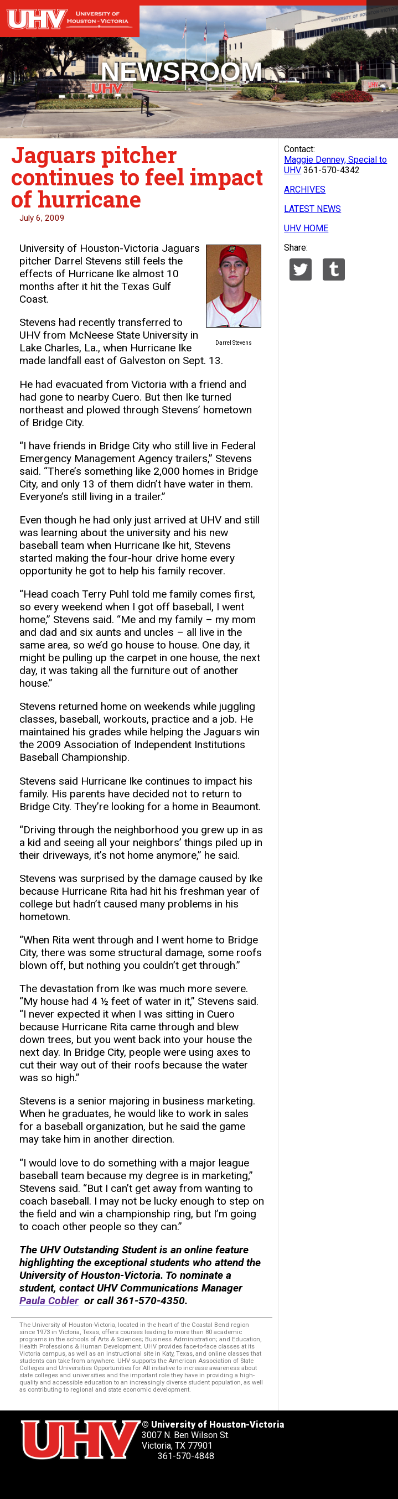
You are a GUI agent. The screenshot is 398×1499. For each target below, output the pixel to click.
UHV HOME (306, 228)
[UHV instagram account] (143, 1480)
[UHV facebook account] (60, 1480)
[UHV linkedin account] (88, 1480)
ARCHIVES (304, 189)
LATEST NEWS (312, 209)
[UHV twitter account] (33, 1480)
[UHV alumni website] (171, 1480)
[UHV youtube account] (116, 1480)
